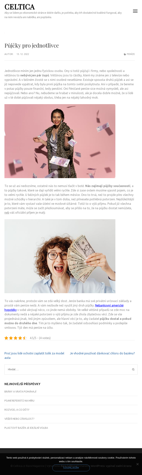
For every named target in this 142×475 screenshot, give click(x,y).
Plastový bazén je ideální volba (26, 427)
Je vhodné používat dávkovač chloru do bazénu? (102, 353)
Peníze (131, 54)
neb (6, 212)
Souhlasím (71, 467)
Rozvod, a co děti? (16, 409)
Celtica (19, 6)
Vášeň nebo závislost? (19, 418)
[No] (137, 464)
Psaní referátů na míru (19, 400)
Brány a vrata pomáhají (20, 391)
